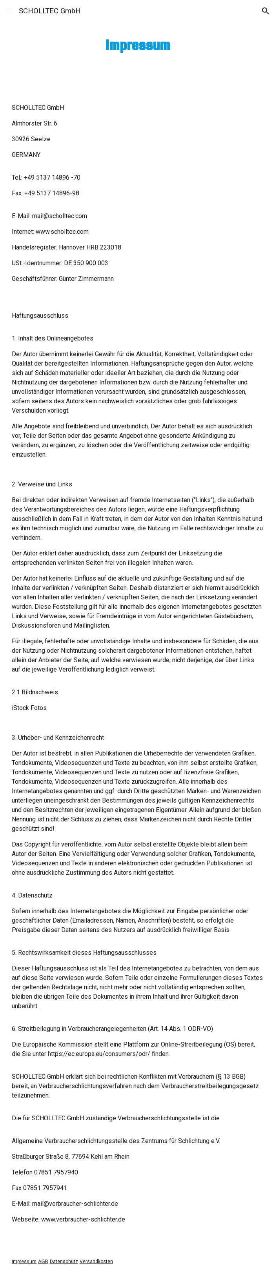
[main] (137, 45)
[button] (9, 11)
